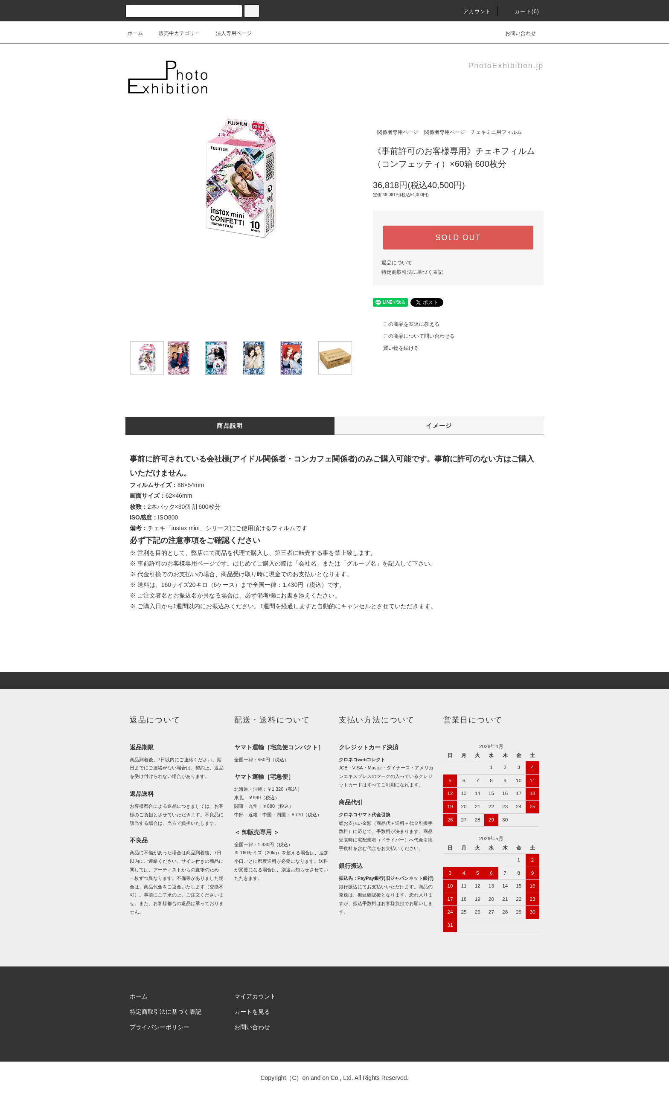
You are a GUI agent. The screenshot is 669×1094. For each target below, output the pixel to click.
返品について (396, 263)
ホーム (135, 33)
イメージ (439, 425)
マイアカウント (255, 996)
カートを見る (252, 1011)
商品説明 (230, 425)
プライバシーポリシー (159, 1027)
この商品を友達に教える (406, 324)
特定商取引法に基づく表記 (412, 272)
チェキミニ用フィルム (496, 132)
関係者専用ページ (397, 132)
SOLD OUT (458, 237)
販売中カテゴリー (174, 33)
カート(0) (521, 12)
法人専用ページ (229, 33)
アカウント (472, 12)
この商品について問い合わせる (414, 336)
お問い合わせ (515, 33)
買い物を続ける (396, 348)
